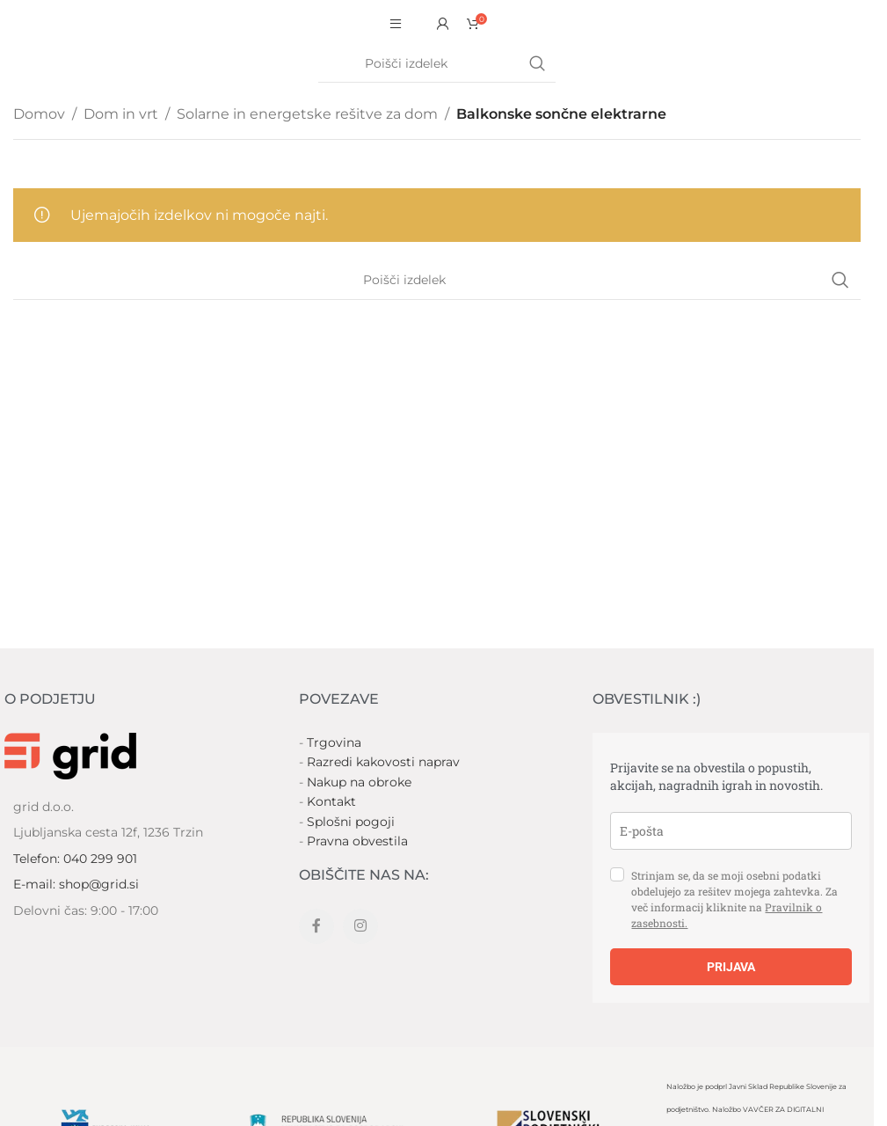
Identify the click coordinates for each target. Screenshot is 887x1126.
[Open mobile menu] (396, 23)
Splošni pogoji (351, 822)
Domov (39, 114)
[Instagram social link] (360, 926)
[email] (731, 831)
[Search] (437, 64)
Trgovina (334, 742)
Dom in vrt (121, 114)
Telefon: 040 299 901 (75, 858)
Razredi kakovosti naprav (383, 762)
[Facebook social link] (316, 926)
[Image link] (70, 755)
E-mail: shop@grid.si (76, 884)
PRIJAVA (731, 967)
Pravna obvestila (357, 841)
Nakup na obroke (359, 782)
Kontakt (331, 801)
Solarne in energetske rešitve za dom (307, 114)
